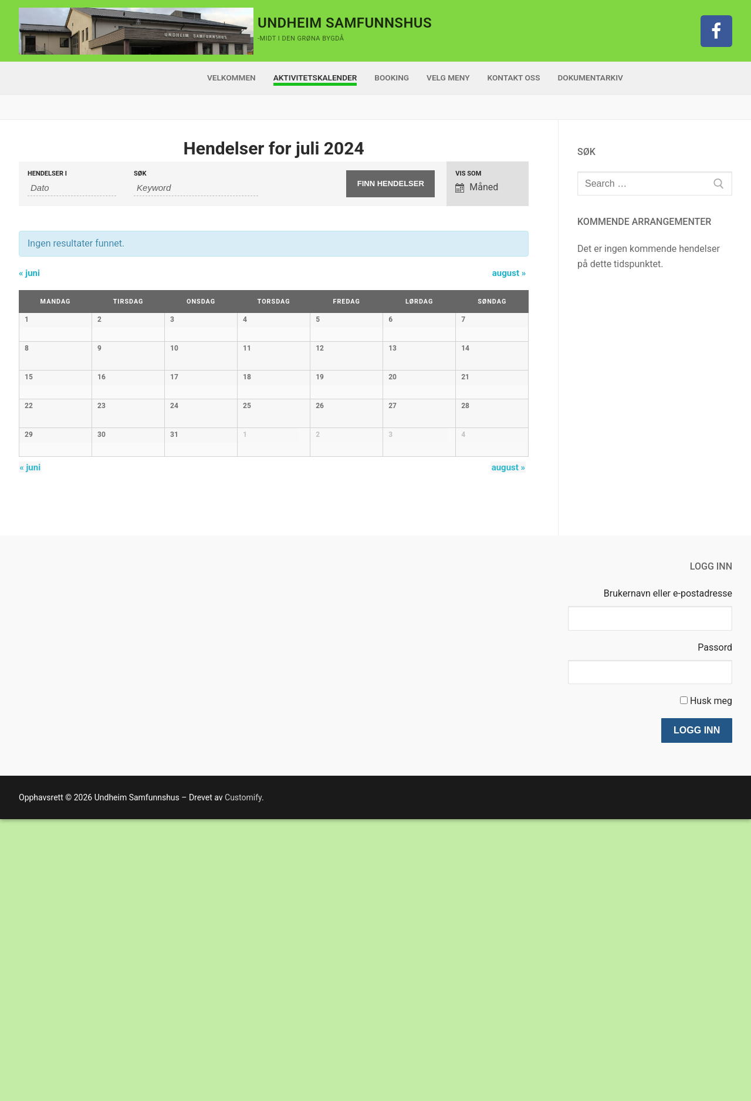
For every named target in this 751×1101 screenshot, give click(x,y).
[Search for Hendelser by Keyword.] (196, 188)
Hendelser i (47, 173)
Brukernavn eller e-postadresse (668, 875)
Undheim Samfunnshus (345, 23)
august (509, 273)
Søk (140, 173)
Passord (715, 929)
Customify (243, 1079)
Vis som (468, 173)
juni (29, 273)
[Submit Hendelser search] (390, 183)
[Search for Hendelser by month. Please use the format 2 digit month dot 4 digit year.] (72, 188)
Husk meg (711, 982)
